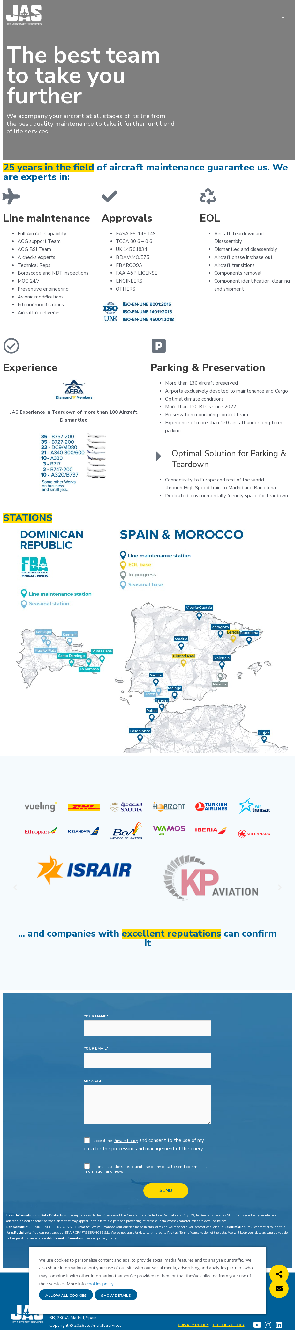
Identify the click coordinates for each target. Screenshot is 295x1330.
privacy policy (107, 1238)
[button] (15, 887)
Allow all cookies (66, 1295)
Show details (116, 1295)
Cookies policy (229, 1324)
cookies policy (99, 1284)
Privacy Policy (126, 1140)
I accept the (102, 1140)
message (93, 1081)
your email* (96, 1048)
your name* (96, 1016)
